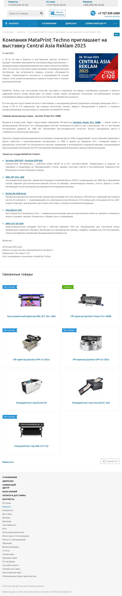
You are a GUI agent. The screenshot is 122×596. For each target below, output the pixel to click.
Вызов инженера (10, 547)
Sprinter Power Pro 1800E (87, 122)
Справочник (8, 554)
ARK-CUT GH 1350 (14, 223)
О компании (49, 23)
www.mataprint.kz (32, 592)
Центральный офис (11, 572)
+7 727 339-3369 (109, 13)
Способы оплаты (10, 565)
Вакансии (6, 521)
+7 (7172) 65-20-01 (56, 4)
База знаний (9, 491)
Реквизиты (7, 510)
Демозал (70, 23)
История (6, 503)
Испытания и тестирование (15, 536)
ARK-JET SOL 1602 (15, 177)
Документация (9, 558)
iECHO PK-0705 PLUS (16, 193)
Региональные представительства (19, 576)
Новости (6, 507)
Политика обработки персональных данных (23, 586)
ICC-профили (8, 561)
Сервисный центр (95, 23)
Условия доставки (11, 569)
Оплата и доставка (14, 495)
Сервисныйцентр (9, 486)
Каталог (14, 23)
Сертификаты (9, 525)
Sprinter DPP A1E (14, 160)
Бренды (6, 517)
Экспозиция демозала (13, 532)
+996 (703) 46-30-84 (93, 4)
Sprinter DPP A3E (34, 160)
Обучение (7, 543)
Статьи (6, 550)
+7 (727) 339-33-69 (18, 4)
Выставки (7, 514)
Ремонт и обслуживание (14, 539)
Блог (4, 528)
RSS (117, 34)
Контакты (8, 499)
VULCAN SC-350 (14, 210)
